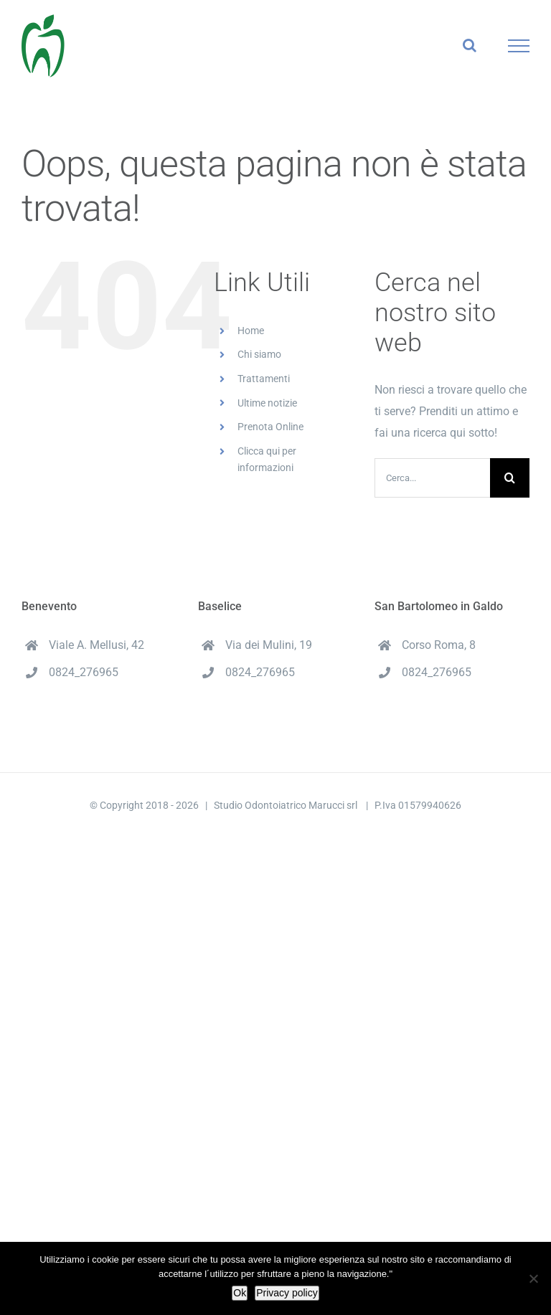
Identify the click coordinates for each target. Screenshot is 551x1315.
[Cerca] (509, 478)
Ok (239, 1293)
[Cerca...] (432, 478)
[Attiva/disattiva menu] (519, 45)
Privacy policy (287, 1293)
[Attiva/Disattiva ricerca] (469, 45)
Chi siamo (259, 354)
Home (250, 330)
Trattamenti (263, 378)
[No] (533, 1278)
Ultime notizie (267, 403)
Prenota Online (270, 426)
